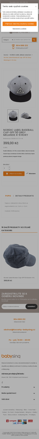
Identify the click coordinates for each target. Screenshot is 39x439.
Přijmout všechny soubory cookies (19, 24)
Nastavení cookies (19, 29)
